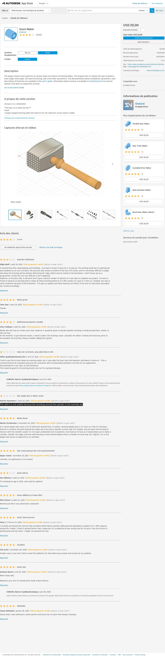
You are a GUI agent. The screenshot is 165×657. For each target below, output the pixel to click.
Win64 (47, 53)
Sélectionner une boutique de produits (27, 10)
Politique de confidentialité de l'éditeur (19, 118)
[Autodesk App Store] (17, 3)
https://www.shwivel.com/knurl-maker (34, 385)
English (27, 59)
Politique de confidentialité (52, 655)
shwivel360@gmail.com (155, 70)
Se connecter (157, 3)
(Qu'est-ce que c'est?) (53, 264)
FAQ (119, 655)
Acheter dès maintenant (144, 38)
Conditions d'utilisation (100, 655)
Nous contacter (128, 655)
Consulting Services (97, 81)
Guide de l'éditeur (140, 3)
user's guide (47, 81)
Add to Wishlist (144, 42)
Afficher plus (128, 231)
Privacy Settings (140, 655)
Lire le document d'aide (14, 87)
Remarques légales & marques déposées (76, 655)
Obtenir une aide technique (50, 247)
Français (43, 3)
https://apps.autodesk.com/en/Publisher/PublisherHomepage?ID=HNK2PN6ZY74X (145, 65)
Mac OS (27, 53)
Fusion (5, 18)
